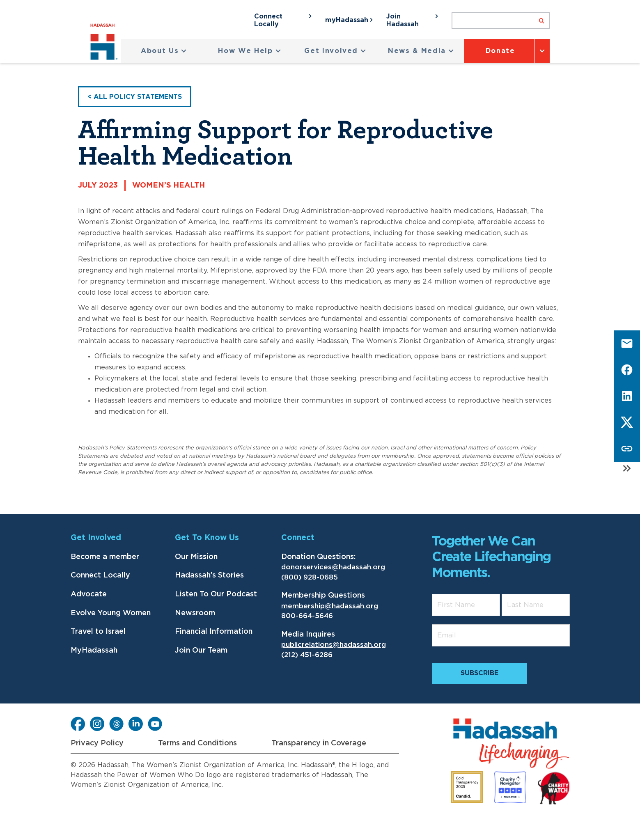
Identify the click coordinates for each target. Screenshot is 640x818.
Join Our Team (201, 650)
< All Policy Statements (134, 97)
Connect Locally (100, 575)
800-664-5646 (307, 615)
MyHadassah (94, 650)
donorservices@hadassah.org (333, 567)
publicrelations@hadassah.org (333, 644)
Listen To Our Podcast (216, 594)
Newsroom (195, 613)
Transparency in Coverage (318, 743)
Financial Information (213, 631)
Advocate (89, 594)
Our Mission (196, 557)
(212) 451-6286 (307, 654)
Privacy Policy (97, 743)
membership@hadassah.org (329, 606)
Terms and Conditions (197, 743)
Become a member (105, 557)
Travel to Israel (98, 631)
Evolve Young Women (111, 613)
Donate (500, 51)
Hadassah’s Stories (209, 575)
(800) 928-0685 (309, 577)
